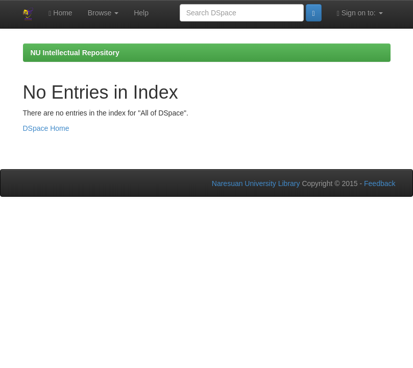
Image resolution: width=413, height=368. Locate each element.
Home (60, 13)
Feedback (379, 183)
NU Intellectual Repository (75, 53)
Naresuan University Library (256, 183)
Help (141, 13)
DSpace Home (46, 128)
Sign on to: (360, 13)
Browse (103, 13)
